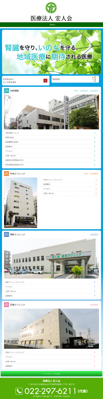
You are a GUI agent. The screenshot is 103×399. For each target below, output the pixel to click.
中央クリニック (17, 173)
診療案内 (8, 146)
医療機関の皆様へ (12, 142)
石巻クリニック (17, 304)
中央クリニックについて (52, 179)
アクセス (8, 151)
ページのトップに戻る (51, 374)
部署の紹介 (9, 137)
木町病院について (12, 133)
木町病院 (14, 90)
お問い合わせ (10, 155)
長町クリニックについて (15, 282)
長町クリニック (17, 234)
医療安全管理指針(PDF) (14, 160)
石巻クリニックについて (15, 352)
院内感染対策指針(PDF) (14, 164)
